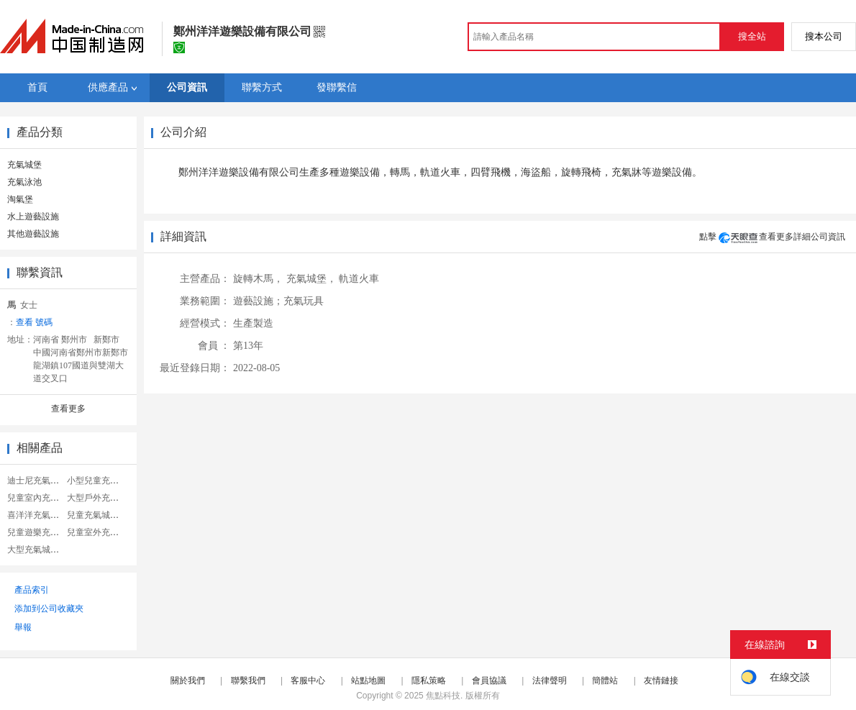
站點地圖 (368, 680)
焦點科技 (443, 696)
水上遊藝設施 (33, 216)
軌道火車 (359, 278)
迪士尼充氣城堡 (37, 480)
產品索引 (31, 590)
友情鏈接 (661, 680)
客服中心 (308, 680)
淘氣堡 (20, 199)
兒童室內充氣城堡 (41, 498)
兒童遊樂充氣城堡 (41, 532)
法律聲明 (549, 680)
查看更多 (68, 409)
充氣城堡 (24, 165)
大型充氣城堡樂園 (41, 550)
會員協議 (489, 680)
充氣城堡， (311, 278)
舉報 (23, 627)
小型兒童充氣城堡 (101, 480)
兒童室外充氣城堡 (101, 532)
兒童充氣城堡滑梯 (101, 515)
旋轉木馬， (258, 278)
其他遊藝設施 (33, 234)
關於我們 (187, 680)
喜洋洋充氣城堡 (37, 515)
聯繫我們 (248, 680)
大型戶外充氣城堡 (101, 498)
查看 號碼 (34, 322)
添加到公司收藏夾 (48, 609)
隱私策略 (428, 680)
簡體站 (605, 680)
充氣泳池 (24, 182)
